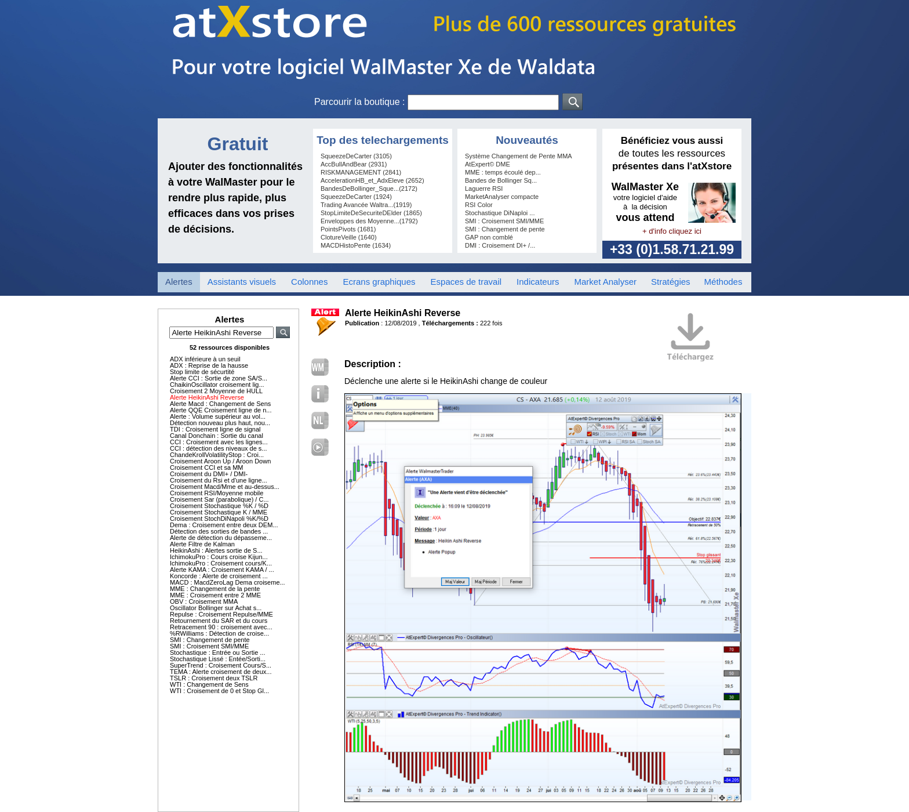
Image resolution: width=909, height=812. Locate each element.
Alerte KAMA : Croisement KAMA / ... (222, 569)
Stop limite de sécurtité (202, 371)
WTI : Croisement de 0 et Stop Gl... (219, 690)
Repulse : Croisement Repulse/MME (221, 614)
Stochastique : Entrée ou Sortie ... (217, 652)
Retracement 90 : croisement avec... (221, 627)
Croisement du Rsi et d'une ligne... (218, 480)
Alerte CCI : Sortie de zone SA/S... (218, 378)
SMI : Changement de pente (210, 639)
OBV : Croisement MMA (204, 601)
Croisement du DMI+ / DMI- (209, 473)
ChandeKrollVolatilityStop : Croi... (217, 454)
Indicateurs (538, 282)
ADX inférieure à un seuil (205, 359)
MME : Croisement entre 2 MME (215, 595)
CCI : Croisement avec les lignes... (219, 441)
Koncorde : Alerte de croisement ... (219, 575)
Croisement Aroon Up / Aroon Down (220, 461)
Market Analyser (605, 282)
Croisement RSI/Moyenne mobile (216, 493)
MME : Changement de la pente (215, 588)
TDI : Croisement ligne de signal (215, 429)
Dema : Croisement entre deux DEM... (224, 524)
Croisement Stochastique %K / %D (219, 505)
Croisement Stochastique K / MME (218, 512)
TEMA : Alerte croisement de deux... (220, 671)
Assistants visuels (242, 282)
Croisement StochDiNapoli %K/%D (219, 518)
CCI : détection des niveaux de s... (218, 448)
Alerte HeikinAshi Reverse (207, 397)
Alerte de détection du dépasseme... (221, 537)
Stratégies (670, 282)
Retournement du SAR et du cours (218, 620)
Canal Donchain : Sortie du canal (216, 435)
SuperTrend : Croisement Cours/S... (220, 665)
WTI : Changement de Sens (209, 684)
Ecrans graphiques (379, 282)
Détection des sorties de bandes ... (219, 531)
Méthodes (723, 282)
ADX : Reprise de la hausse (209, 365)
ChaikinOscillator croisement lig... (217, 384)
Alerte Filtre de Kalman (202, 544)
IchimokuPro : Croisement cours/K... (221, 563)
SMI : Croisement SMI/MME (209, 646)
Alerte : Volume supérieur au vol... (218, 416)
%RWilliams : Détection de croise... (219, 633)
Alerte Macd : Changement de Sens (220, 403)
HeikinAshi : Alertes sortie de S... (216, 550)
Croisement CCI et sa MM (206, 467)
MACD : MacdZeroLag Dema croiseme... (227, 582)
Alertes (178, 282)
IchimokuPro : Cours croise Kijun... (219, 556)
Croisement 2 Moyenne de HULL (216, 390)
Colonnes (309, 282)
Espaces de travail (466, 282)
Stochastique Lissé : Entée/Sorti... (218, 658)
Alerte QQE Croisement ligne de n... (220, 410)
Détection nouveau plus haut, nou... (220, 422)
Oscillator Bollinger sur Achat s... (215, 607)
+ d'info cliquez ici (671, 231)
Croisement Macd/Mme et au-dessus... (224, 486)
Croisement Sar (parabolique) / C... (219, 499)
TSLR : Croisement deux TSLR (213, 678)
